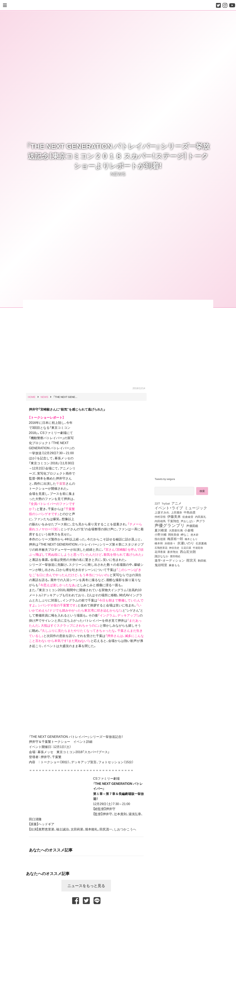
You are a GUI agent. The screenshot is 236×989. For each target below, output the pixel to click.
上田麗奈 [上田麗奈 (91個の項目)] (176, 512)
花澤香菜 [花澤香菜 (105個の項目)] (160, 552)
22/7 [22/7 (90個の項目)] (157, 503)
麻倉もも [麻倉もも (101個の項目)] (174, 565)
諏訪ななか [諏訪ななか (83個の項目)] (161, 556)
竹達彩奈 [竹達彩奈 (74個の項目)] (198, 548)
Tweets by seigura (165, 479)
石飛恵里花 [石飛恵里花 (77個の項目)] (161, 548)
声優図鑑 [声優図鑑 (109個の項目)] (192, 526)
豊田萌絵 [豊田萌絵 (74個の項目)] (175, 556)
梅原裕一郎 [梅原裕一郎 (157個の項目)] (175, 539)
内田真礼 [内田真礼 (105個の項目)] (200, 517)
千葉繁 (61, 483)
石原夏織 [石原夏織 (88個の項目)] (201, 543)
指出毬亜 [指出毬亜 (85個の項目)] (160, 539)
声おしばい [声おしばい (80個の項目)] (188, 521)
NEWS (118, 173)
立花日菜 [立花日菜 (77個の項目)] (186, 548)
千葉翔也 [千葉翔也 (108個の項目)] (173, 521)
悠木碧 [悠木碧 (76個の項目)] (194, 534)
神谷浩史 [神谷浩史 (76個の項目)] (174, 548)
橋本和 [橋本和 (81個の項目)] (159, 543)
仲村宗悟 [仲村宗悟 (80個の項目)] (160, 517)
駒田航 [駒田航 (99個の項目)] (202, 560)
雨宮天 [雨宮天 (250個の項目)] (191, 560)
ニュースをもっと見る (86, 885)
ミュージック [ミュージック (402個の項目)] (195, 508)
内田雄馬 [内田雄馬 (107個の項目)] (160, 521)
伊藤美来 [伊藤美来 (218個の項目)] (174, 516)
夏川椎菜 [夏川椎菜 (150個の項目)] (161, 530)
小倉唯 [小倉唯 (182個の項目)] (189, 530)
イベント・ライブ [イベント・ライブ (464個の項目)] (169, 508)
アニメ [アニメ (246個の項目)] (176, 503)
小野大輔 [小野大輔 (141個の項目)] (160, 534)
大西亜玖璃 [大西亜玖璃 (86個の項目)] (176, 530)
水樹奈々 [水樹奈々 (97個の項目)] (170, 543)
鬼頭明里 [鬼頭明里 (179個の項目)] (161, 565)
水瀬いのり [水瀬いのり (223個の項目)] (185, 543)
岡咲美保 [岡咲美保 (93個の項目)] (173, 534)
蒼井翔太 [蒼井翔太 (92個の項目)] (172, 552)
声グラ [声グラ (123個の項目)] (200, 521)
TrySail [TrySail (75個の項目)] (166, 503)
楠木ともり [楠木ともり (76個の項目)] (191, 539)
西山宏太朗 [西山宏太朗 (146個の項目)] (188, 552)
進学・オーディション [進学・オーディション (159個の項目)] (170, 560)
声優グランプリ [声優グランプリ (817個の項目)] (170, 525)
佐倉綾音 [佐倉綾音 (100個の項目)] (187, 517)
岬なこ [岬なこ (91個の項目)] (185, 534)
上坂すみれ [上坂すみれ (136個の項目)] (162, 512)
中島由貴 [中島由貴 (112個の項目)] (190, 512)
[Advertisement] (86, 916)
